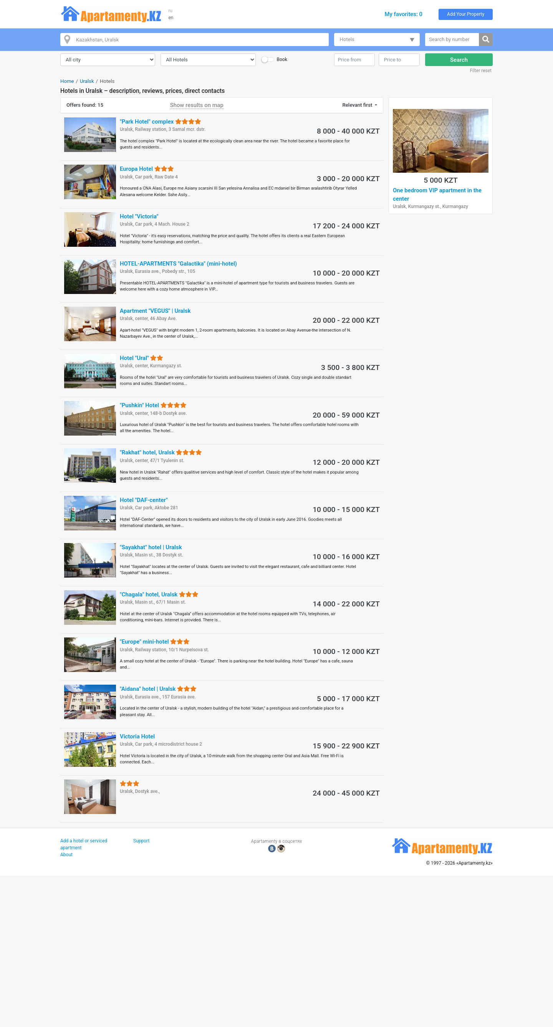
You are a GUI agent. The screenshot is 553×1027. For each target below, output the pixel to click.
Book (281, 59)
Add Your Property (465, 14)
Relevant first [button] (358, 105)
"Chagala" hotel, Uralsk (159, 594)
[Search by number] (452, 39)
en (171, 17)
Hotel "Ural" (141, 358)
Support (141, 841)
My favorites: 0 (403, 14)
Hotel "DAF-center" (144, 500)
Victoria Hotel (137, 736)
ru (171, 10)
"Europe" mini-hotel (155, 641)
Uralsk (87, 81)
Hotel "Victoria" (139, 216)
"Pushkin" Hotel (153, 405)
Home (67, 81)
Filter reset (481, 70)
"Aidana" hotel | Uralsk (158, 688)
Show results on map (197, 105)
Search (459, 59)
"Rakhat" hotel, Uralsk (161, 452)
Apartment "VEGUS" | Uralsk (155, 310)
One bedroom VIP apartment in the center (437, 194)
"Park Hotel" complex (160, 121)
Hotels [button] (347, 39)
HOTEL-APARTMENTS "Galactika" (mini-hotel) (178, 263)
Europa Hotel (147, 168)
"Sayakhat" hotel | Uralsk (151, 547)
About (66, 854)
